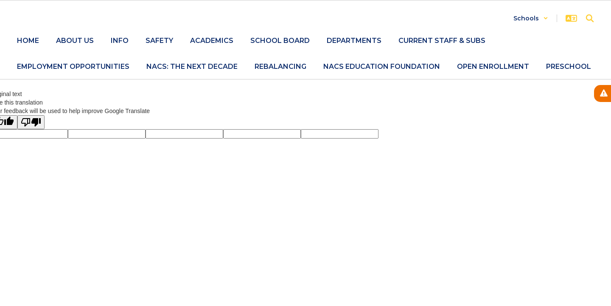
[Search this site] (590, 18)
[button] (530, 18)
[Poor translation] (31, 122)
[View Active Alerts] (602, 93)
